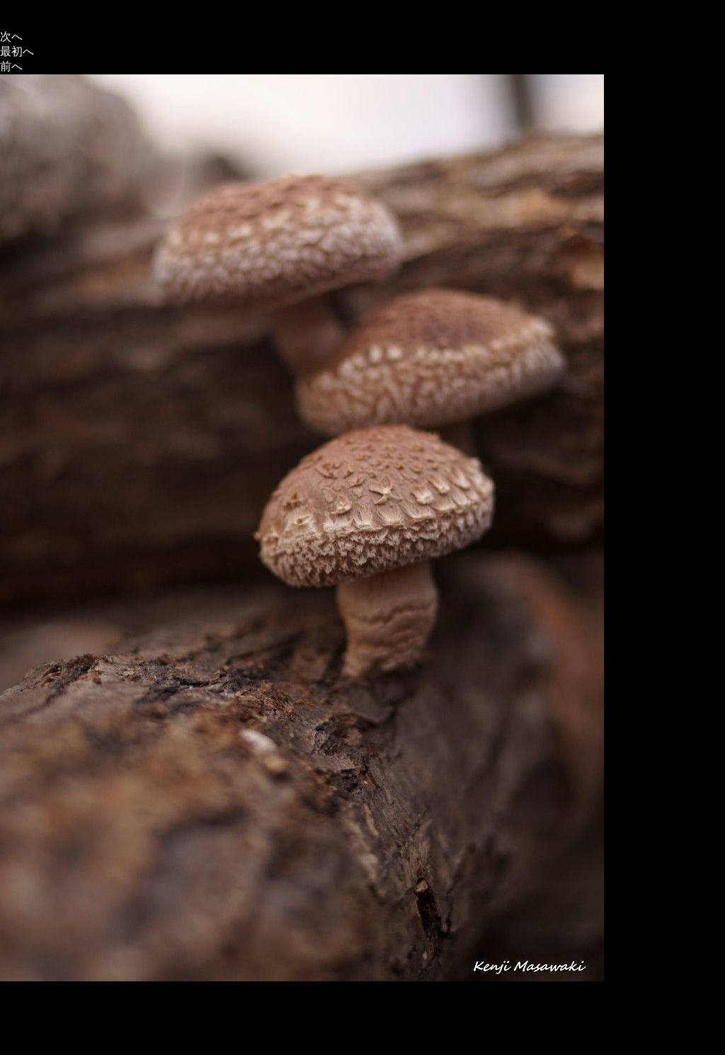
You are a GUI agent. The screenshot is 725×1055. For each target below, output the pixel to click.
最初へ (17, 51)
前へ (11, 66)
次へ (11, 36)
